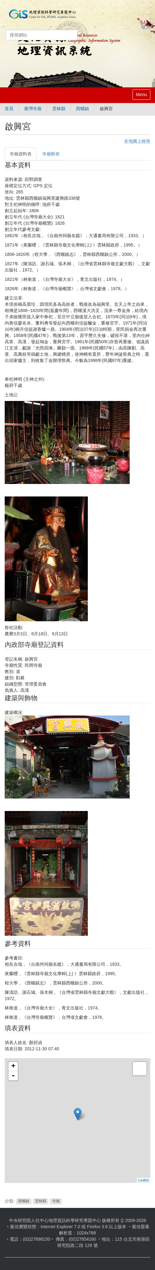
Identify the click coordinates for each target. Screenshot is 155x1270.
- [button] (13, 1076)
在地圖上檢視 (137, 141)
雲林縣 (58, 108)
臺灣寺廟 (33, 108)
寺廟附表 (51, 153)
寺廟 (56, 1201)
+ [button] (13, 1066)
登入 (146, 27)
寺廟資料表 (21, 153)
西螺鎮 (82, 108)
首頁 (9, 108)
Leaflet (143, 1180)
